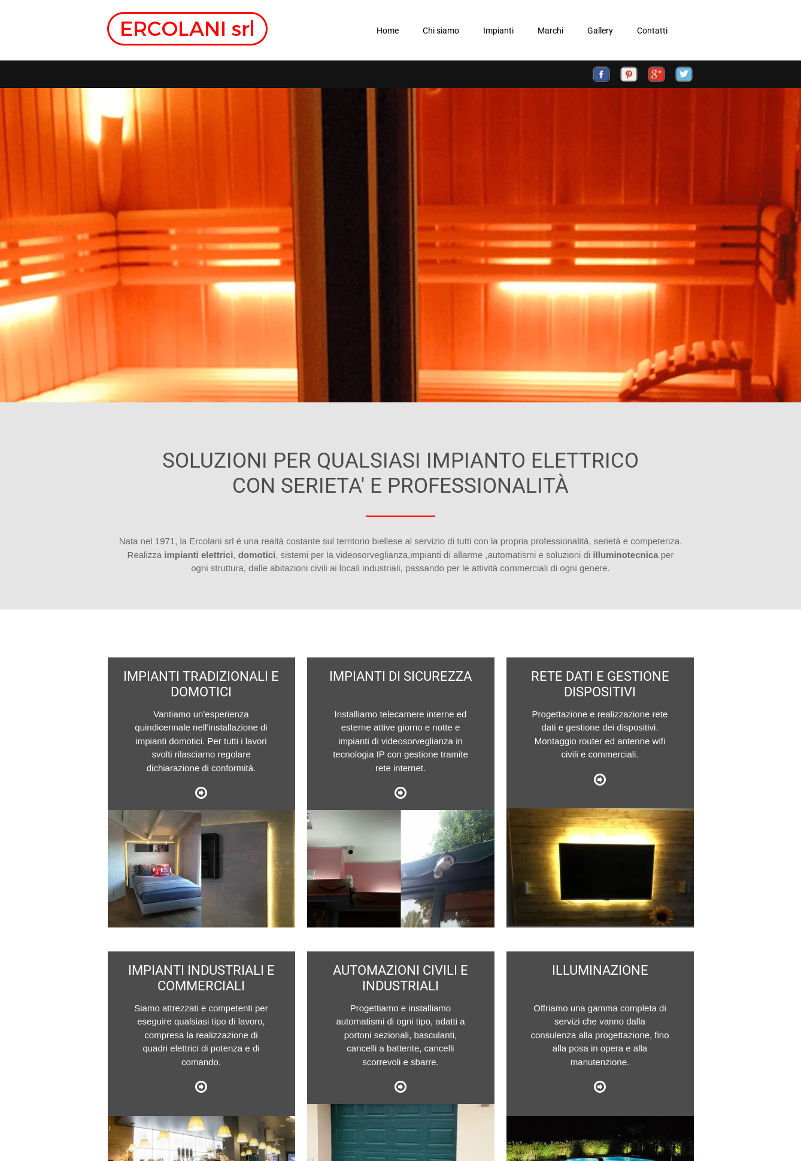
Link (201, 792)
